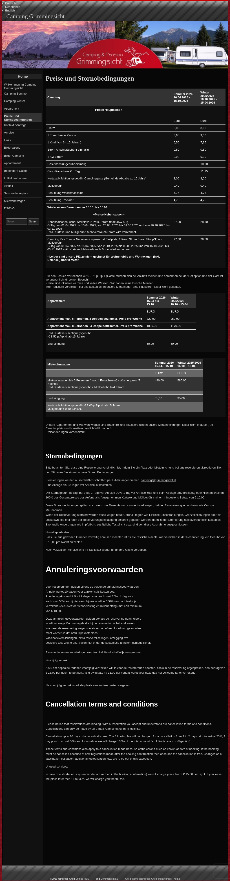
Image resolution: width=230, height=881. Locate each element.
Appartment (11, 108)
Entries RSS (82, 878)
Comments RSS (109, 878)
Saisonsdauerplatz (16, 193)
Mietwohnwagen (14, 201)
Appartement (12, 163)
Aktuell (8, 186)
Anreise (9, 132)
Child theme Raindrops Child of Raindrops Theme (152, 878)
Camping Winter (14, 101)
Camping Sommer (16, 93)
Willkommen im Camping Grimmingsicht (20, 86)
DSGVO (9, 208)
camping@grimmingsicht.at (158, 480)
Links (7, 140)
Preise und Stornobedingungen (18, 117)
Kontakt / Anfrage (15, 125)
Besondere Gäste (15, 170)
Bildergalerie (12, 147)
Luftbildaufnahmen (16, 178)
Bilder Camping (14, 155)
